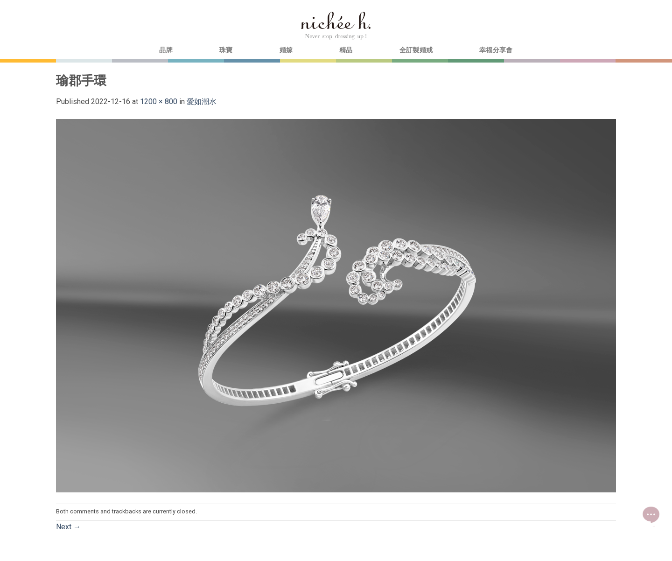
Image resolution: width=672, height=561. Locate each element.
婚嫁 (286, 50)
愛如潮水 (202, 101)
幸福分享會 (495, 50)
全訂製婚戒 (416, 50)
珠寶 (226, 50)
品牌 (166, 50)
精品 (346, 50)
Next (68, 526)
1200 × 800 (158, 101)
